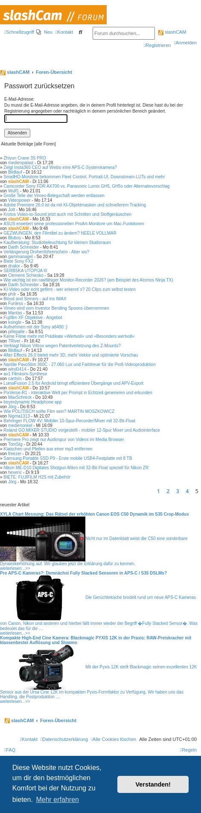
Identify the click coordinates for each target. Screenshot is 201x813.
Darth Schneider (23, 247)
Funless (15, 303)
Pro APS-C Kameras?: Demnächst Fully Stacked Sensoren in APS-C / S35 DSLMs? (83, 573)
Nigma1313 (19, 416)
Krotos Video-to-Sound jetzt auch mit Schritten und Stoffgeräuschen (67, 214)
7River (14, 341)
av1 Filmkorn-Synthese (25, 374)
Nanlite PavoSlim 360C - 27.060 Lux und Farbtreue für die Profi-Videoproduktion (79, 364)
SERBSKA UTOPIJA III (25, 270)
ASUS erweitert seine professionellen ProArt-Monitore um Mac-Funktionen (73, 223)
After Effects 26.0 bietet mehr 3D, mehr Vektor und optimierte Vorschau (70, 355)
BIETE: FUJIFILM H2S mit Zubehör (36, 477)
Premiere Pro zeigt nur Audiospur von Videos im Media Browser (63, 439)
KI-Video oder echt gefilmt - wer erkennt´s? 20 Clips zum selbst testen (69, 289)
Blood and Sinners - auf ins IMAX (34, 298)
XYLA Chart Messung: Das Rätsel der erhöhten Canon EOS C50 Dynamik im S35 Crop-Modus (94, 514)
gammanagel (20, 256)
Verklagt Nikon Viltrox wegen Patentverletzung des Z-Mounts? (61, 345)
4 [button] (187, 491)
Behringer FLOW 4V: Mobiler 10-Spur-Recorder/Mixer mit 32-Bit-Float (69, 420)
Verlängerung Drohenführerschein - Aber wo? (46, 252)
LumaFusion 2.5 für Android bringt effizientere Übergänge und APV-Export (73, 383)
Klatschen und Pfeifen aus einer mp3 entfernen (47, 449)
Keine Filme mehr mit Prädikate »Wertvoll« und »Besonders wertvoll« (68, 336)
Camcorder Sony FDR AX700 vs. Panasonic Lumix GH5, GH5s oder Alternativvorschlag (86, 186)
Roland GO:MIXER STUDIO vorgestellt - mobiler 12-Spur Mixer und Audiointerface (81, 430)
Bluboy (14, 237)
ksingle (14, 322)
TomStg (15, 444)
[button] (151, 491)
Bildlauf (15, 172)
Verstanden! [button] (153, 784)
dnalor (14, 266)
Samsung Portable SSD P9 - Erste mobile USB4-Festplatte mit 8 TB (67, 458)
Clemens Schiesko (26, 275)
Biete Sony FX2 (18, 261)
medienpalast (20, 162)
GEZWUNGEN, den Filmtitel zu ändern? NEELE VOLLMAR (60, 233)
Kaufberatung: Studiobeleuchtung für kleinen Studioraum (57, 242)
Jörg (12, 406)
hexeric (15, 472)
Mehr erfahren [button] (57, 799)
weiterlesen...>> (15, 568)
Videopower (19, 200)
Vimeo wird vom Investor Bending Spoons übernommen (56, 308)
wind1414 (17, 369)
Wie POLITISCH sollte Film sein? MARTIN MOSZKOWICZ (58, 411)
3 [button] (177, 491)
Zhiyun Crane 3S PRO (24, 158)
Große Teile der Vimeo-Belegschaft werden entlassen (53, 195)
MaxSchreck (20, 397)
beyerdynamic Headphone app (32, 402)
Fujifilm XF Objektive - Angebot (32, 317)
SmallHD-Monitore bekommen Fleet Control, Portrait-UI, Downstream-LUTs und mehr (84, 176)
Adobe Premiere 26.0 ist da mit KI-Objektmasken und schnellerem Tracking (74, 205)
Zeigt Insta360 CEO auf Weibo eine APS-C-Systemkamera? (60, 167)
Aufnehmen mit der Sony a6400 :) (35, 327)
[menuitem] (44, 32)
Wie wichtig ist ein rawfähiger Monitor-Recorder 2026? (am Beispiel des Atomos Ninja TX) (88, 280)
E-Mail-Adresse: (19, 99)
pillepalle (16, 331)
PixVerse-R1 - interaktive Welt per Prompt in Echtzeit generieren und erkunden (77, 392)
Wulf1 (13, 191)
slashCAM (172, 32)
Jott (11, 209)
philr (12, 294)
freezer (14, 453)
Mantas (15, 313)
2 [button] (167, 491)
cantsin (15, 378)
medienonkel (20, 425)
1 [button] (158, 491)
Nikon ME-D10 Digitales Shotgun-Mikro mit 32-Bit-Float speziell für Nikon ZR (76, 467)
